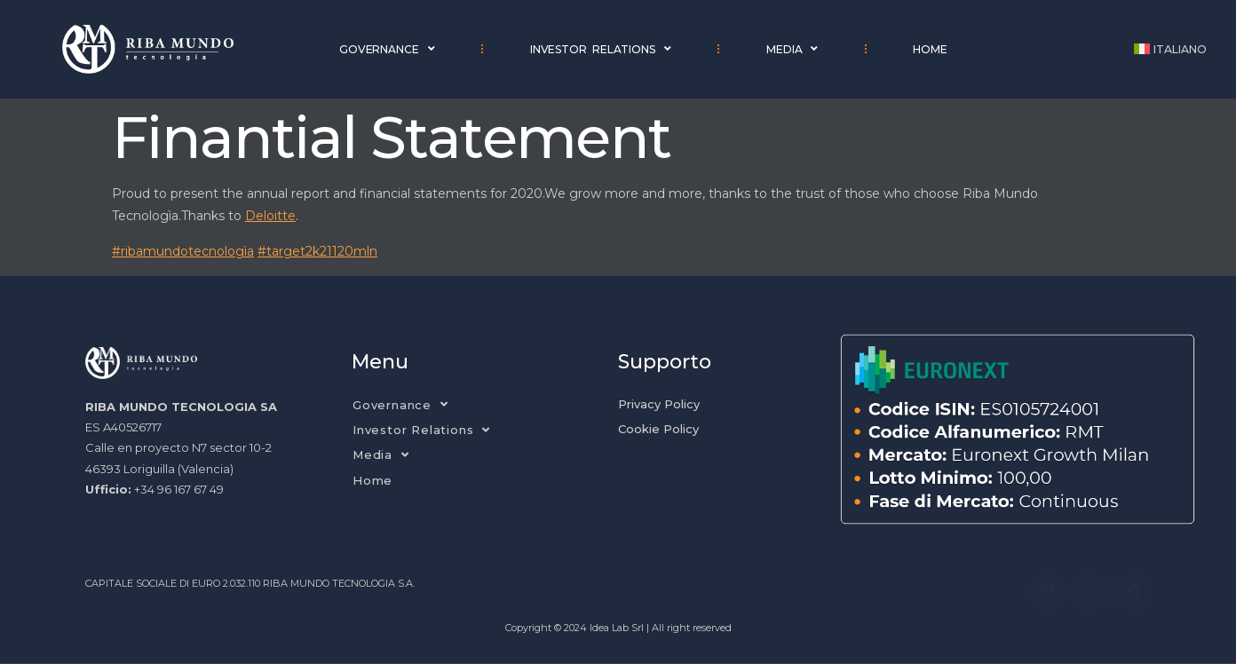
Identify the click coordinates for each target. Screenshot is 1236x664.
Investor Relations (600, 49)
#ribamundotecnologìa (183, 251)
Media (792, 49)
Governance (387, 49)
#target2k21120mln (317, 251)
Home (930, 49)
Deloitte (270, 216)
